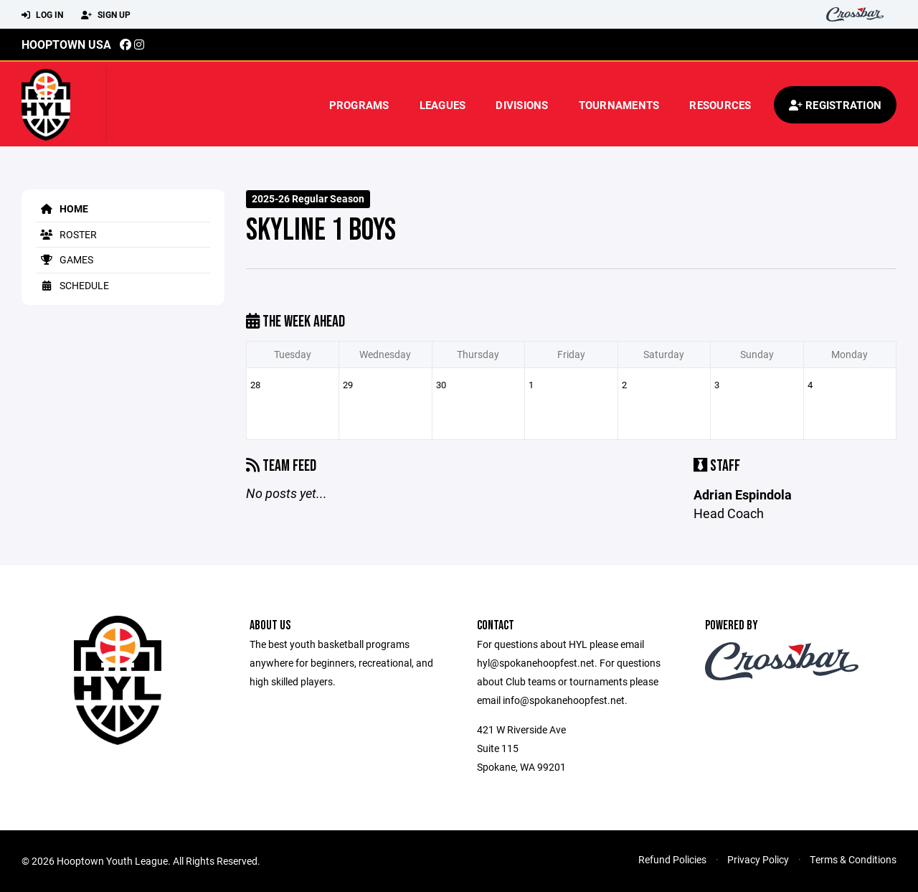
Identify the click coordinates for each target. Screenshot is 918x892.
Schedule (72, 285)
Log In (42, 15)
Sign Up (106, 15)
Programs (359, 105)
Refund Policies (672, 859)
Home (62, 208)
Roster (66, 234)
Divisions (522, 105)
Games (64, 259)
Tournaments (619, 105)
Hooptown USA (66, 44)
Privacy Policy (758, 859)
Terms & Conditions (853, 859)
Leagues (443, 105)
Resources (720, 105)
